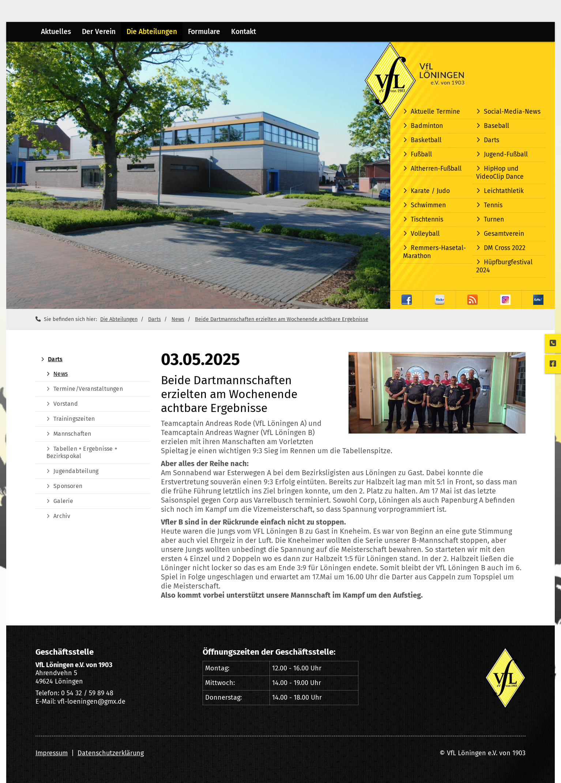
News (178, 319)
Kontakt (243, 31)
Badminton (427, 126)
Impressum (51, 753)
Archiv (61, 515)
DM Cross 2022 (505, 248)
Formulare (204, 31)
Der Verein (99, 31)
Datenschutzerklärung (111, 753)
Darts (491, 140)
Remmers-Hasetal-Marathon (434, 252)
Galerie (63, 501)
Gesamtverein (504, 234)
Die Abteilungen (152, 31)
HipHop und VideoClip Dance (500, 173)
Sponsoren (67, 486)
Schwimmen (428, 205)
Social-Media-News (512, 112)
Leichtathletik (504, 191)
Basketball (426, 140)
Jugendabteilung (75, 471)
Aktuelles (56, 31)
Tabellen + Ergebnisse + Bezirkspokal (81, 452)
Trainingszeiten (74, 418)
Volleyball (425, 234)
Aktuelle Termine (435, 112)
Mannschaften (72, 433)
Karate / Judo (430, 191)
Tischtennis (427, 219)
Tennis (493, 205)
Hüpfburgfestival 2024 (504, 266)
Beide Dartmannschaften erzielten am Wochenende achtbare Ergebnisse (281, 319)
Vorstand (65, 403)
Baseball (496, 126)
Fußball (421, 154)
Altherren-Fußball (436, 169)
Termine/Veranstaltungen (88, 388)
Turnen (494, 219)
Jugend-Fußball (506, 154)
